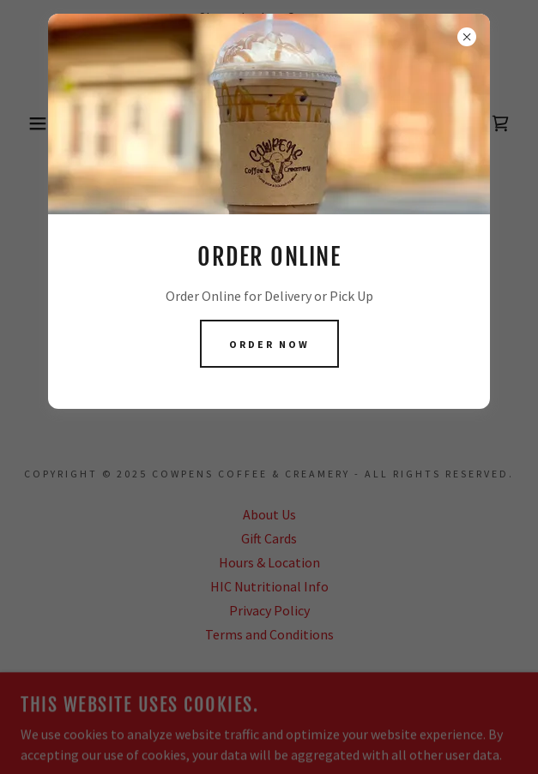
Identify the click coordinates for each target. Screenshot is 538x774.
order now (269, 344)
